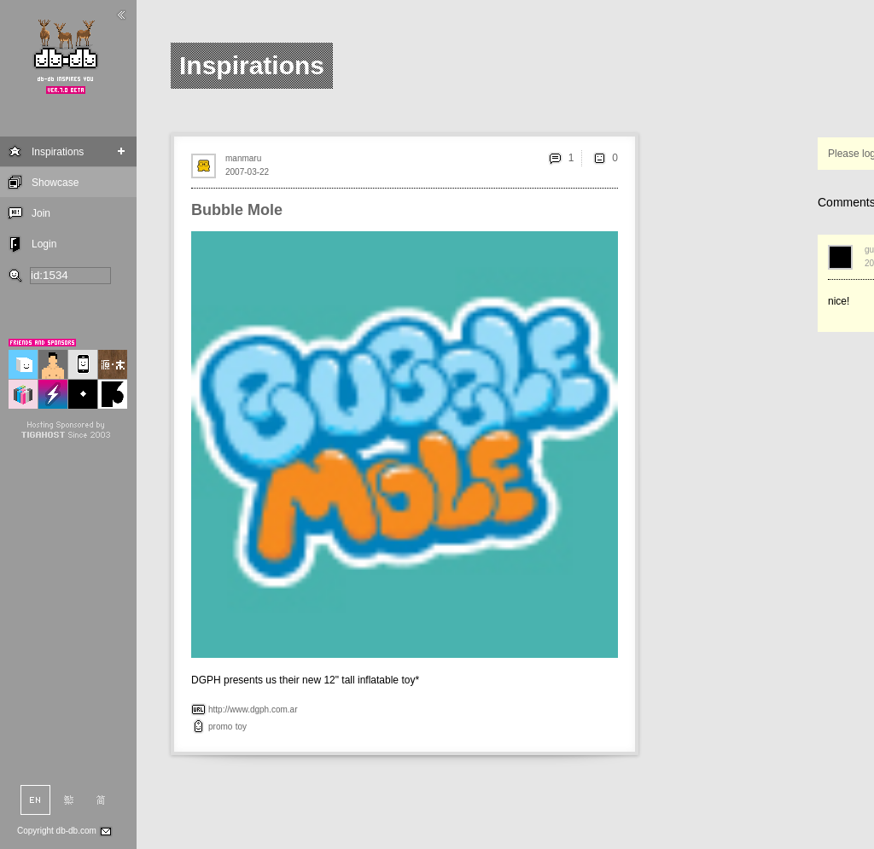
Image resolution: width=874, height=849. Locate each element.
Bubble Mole (237, 209)
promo (220, 726)
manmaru (243, 158)
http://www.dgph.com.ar (253, 709)
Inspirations (58, 152)
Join (41, 213)
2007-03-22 (247, 172)
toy (241, 726)
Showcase (55, 183)
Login (44, 244)
